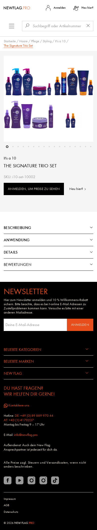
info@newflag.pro (26, 435)
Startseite (10, 41)
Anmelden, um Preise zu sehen (34, 189)
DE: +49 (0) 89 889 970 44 (34, 416)
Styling (47, 41)
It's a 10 (60, 41)
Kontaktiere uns (16, 405)
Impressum (10, 499)
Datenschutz (11, 512)
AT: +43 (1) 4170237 (19, 420)
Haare (23, 41)
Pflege (35, 41)
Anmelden (80, 325)
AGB (6, 505)
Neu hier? (78, 189)
